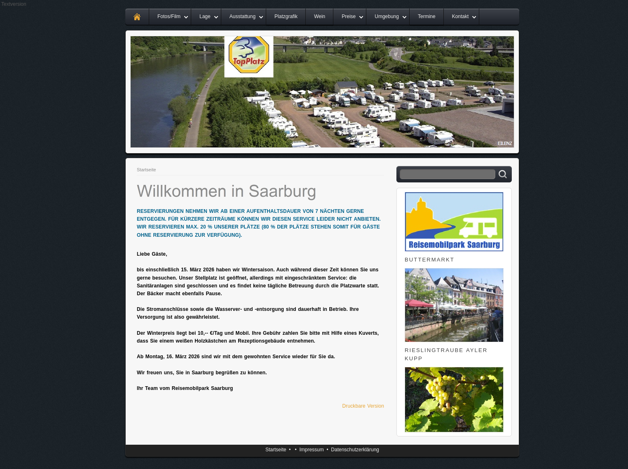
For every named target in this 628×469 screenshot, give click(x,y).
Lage (205, 16)
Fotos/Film (168, 16)
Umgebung (387, 16)
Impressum (311, 450)
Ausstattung (242, 16)
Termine (427, 16)
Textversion (13, 4)
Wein (319, 16)
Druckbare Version (363, 406)
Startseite (146, 169)
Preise (349, 16)
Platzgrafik (286, 16)
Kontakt (460, 16)
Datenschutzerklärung (355, 450)
